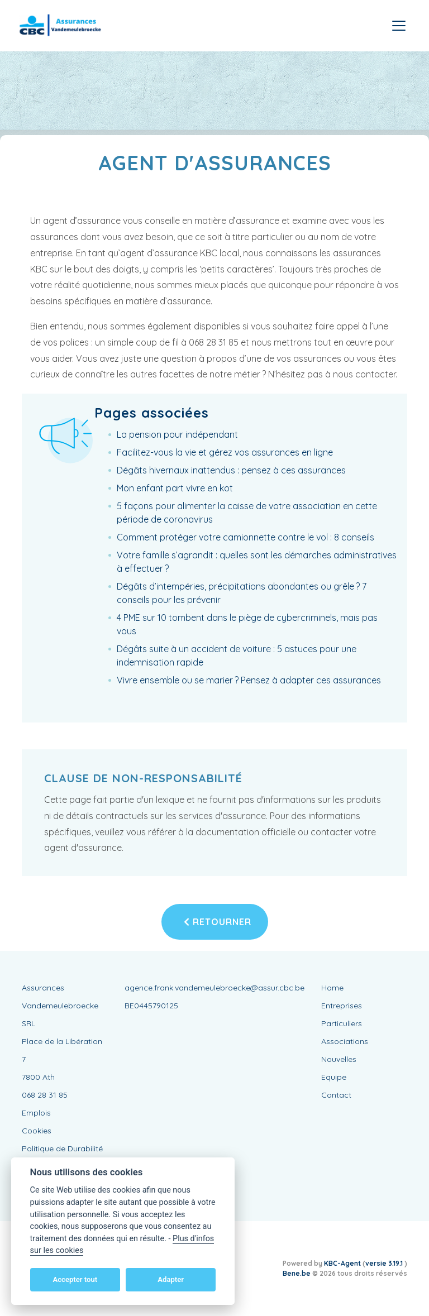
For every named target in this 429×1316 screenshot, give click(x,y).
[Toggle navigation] (399, 25)
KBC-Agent (342, 1263)
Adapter (171, 1279)
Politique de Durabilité (62, 1148)
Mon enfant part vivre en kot (175, 488)
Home (332, 988)
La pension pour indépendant (177, 434)
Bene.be (297, 1273)
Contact (336, 1095)
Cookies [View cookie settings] (36, 1131)
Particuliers (341, 1023)
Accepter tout (75, 1279)
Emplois (36, 1113)
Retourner (217, 921)
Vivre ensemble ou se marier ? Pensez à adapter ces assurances (249, 680)
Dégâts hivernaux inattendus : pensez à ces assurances (231, 470)
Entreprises (341, 1006)
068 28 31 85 (45, 1095)
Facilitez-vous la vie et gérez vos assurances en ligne (225, 452)
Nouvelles (338, 1059)
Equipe (333, 1077)
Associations (344, 1041)
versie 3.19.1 (384, 1263)
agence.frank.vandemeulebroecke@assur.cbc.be (214, 988)
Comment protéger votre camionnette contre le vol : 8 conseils (245, 537)
